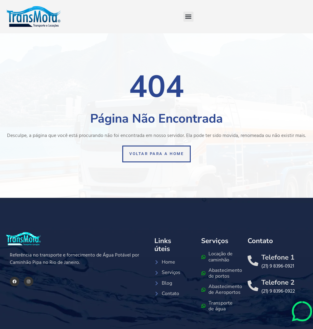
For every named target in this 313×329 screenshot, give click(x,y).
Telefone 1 (277, 257)
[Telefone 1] (253, 260)
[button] (188, 17)
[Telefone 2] (253, 285)
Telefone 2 (277, 282)
